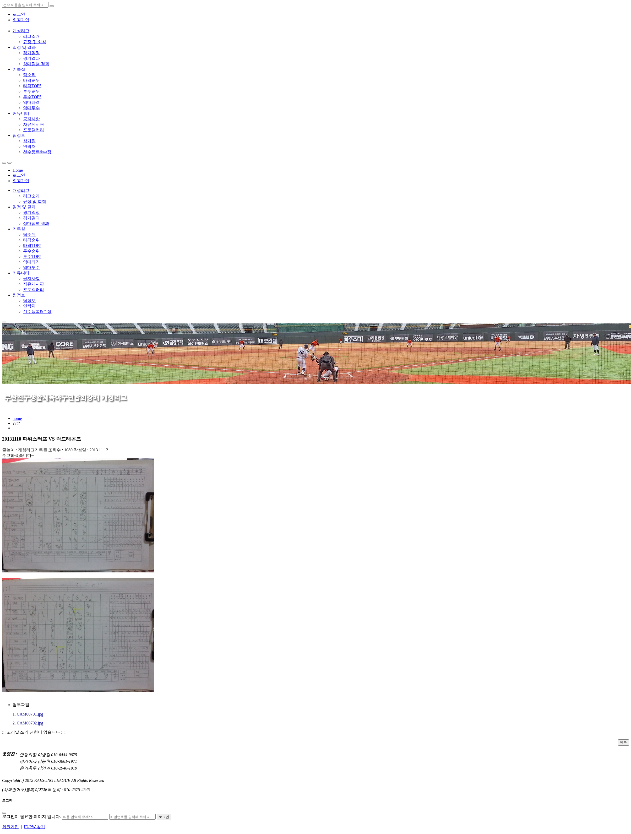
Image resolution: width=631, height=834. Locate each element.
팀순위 (29, 75)
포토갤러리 (33, 130)
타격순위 (31, 80)
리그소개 (31, 36)
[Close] (4, 813)
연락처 (29, 146)
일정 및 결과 (24, 47)
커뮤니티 (21, 113)
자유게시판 (33, 124)
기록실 (19, 69)
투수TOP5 (32, 97)
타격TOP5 (32, 86)
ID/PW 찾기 (34, 827)
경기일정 (31, 53)
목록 (623, 742)
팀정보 (19, 135)
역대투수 (31, 108)
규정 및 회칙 (34, 42)
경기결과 (31, 58)
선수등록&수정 (37, 152)
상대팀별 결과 (36, 64)
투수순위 (31, 91)
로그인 (19, 14)
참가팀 (29, 141)
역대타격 (31, 102)
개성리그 (21, 31)
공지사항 (31, 119)
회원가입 (21, 20)
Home (18, 170)
